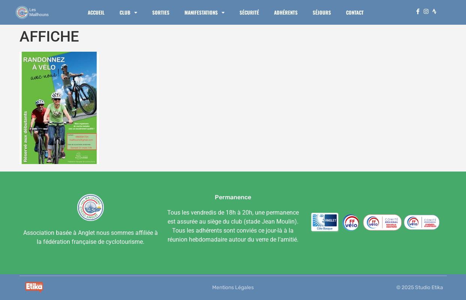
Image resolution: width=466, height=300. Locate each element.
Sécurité (249, 12)
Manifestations (204, 12)
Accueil (96, 12)
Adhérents (286, 12)
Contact (355, 12)
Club (128, 12)
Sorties (160, 12)
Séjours (322, 12)
